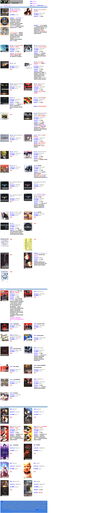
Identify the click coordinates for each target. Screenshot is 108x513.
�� (31, 1)
